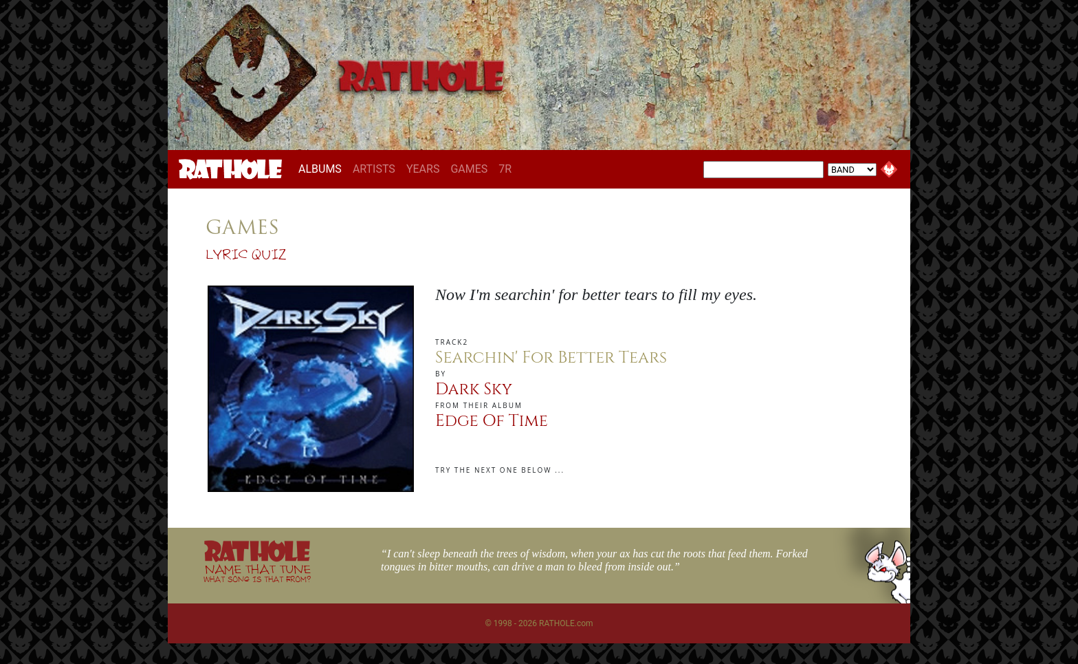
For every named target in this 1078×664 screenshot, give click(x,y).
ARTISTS (374, 168)
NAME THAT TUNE (257, 573)
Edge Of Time (491, 421)
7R (505, 168)
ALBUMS (322, 168)
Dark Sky (473, 389)
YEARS (423, 168)
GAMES (468, 168)
